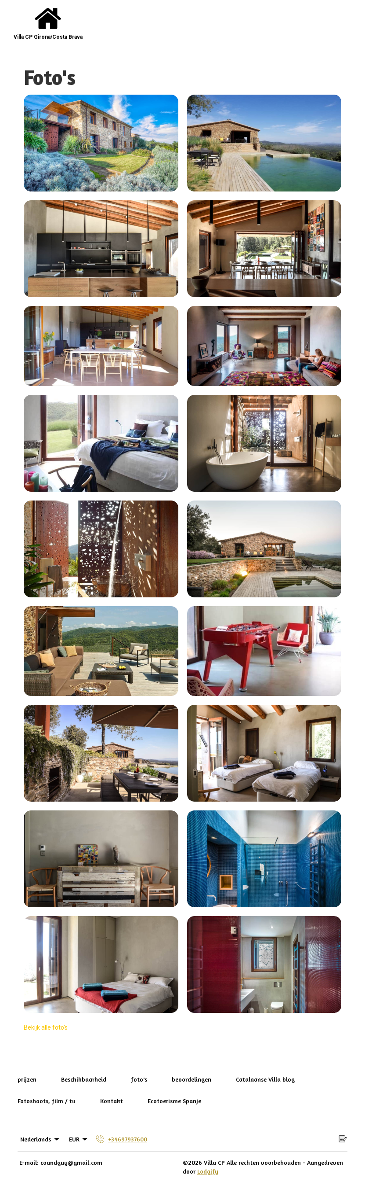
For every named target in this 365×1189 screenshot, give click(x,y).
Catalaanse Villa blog (265, 1079)
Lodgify (207, 1171)
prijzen (27, 1079)
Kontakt (111, 1100)
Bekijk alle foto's (46, 1027)
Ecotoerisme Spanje (174, 1100)
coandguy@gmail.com (71, 1162)
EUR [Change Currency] (79, 1139)
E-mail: (28, 1162)
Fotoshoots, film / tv (47, 1100)
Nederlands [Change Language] (40, 1139)
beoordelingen (191, 1079)
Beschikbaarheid (83, 1079)
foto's (139, 1079)
